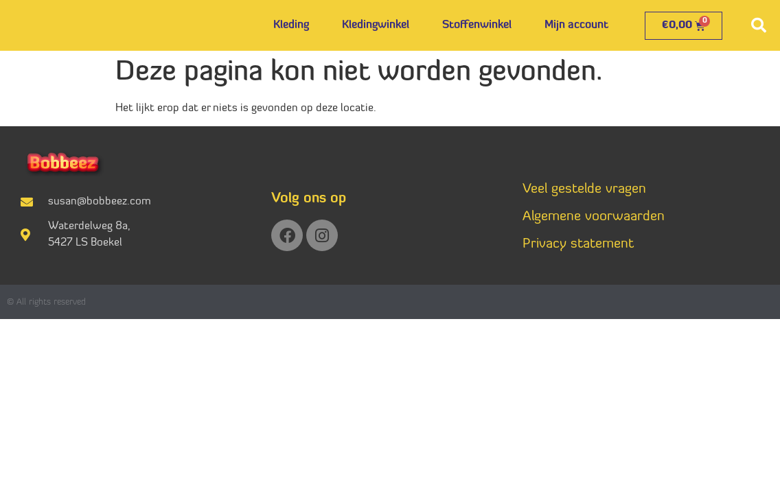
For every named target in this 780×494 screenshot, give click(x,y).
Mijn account (576, 25)
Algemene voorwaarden (594, 217)
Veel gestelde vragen (584, 189)
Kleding (291, 25)
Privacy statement (578, 244)
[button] (758, 25)
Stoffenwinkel (477, 25)
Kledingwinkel (375, 25)
